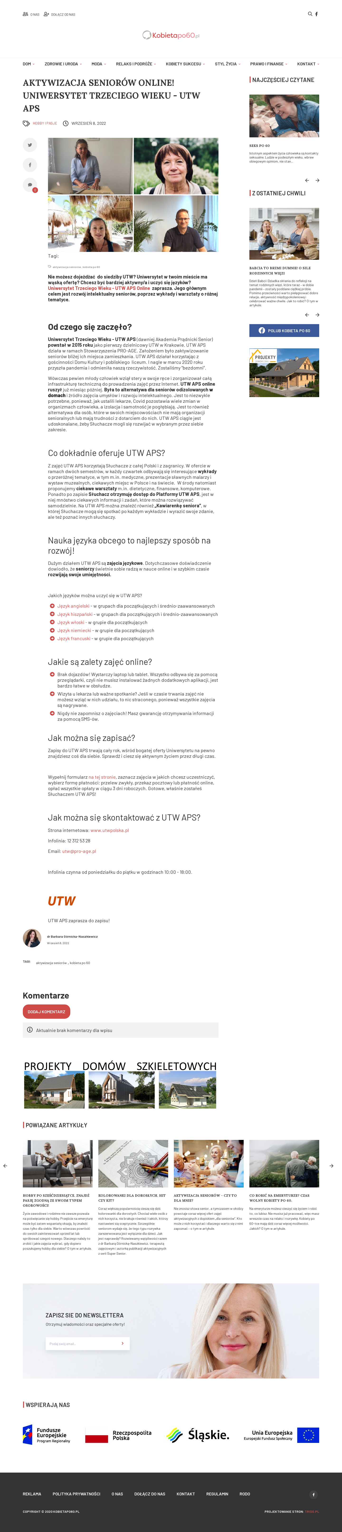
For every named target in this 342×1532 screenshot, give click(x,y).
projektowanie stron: (292, 1511)
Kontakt (306, 63)
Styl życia (226, 63)
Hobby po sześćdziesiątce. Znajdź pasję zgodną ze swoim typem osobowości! (56, 1200)
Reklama (32, 1493)
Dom (27, 63)
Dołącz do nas (149, 1493)
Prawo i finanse (267, 63)
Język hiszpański (75, 614)
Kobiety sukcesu (183, 63)
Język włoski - (72, 622)
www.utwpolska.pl (109, 830)
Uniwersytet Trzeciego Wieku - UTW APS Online (100, 288)
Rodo (245, 1493)
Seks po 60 (259, 146)
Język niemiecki (74, 630)
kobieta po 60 (91, 267)
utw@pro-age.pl (79, 851)
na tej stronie (102, 777)
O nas (117, 1493)
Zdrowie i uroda (61, 63)
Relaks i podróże (134, 63)
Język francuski (74, 638)
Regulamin (217, 1493)
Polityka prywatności (76, 1493)
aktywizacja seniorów (67, 267)
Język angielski (73, 606)
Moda (97, 63)
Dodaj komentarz (46, 1011)
